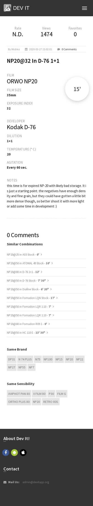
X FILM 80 (39, 394)
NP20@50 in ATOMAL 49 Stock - (29, 263)
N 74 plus (25, 359)
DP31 (11, 359)
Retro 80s (50, 402)
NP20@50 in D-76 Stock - (26, 281)
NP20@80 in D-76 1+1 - (23, 272)
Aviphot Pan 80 (19, 394)
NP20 (69, 359)
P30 (51, 394)
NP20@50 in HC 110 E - (26, 333)
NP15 (59, 359)
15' (77, 89)
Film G (61, 394)
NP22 (79, 359)
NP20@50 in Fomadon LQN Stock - (31, 298)
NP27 (11, 367)
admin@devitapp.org (35, 482)
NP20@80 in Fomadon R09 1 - (27, 324)
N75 (37, 359)
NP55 (22, 367)
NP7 (31, 367)
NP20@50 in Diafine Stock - (28, 289)
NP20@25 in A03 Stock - (23, 255)
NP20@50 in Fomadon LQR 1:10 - (29, 307)
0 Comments (69, 49)
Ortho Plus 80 (19, 402)
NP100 (48, 359)
